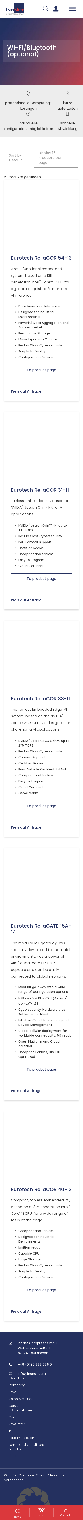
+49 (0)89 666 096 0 (35, 1364)
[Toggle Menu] (72, 9)
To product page (41, 369)
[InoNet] (15, 9)
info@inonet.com (32, 1373)
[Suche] (45, 9)
